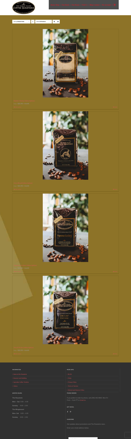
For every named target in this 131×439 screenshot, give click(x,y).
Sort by (19, 21)
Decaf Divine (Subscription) (24, 347)
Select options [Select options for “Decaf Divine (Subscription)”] (18, 353)
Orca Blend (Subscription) (23, 183)
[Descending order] (33, 22)
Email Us (83, 400)
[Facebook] (67, 411)
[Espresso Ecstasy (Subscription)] (65, 228)
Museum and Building (19, 378)
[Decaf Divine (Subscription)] (65, 310)
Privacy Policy (72, 382)
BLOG (70, 374)
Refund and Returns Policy (76, 390)
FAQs (69, 378)
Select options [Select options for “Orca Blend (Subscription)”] (18, 189)
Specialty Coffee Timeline (21, 382)
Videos (15, 386)
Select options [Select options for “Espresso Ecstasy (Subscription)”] (18, 271)
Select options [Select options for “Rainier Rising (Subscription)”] (18, 107)
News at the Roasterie (20, 374)
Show (41, 21)
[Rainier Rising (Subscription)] (65, 63)
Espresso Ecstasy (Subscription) (25, 265)
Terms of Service (73, 386)
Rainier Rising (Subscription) (24, 101)
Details (115, 107)
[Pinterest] (70, 411)
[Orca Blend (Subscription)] (65, 145)
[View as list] (58, 21)
